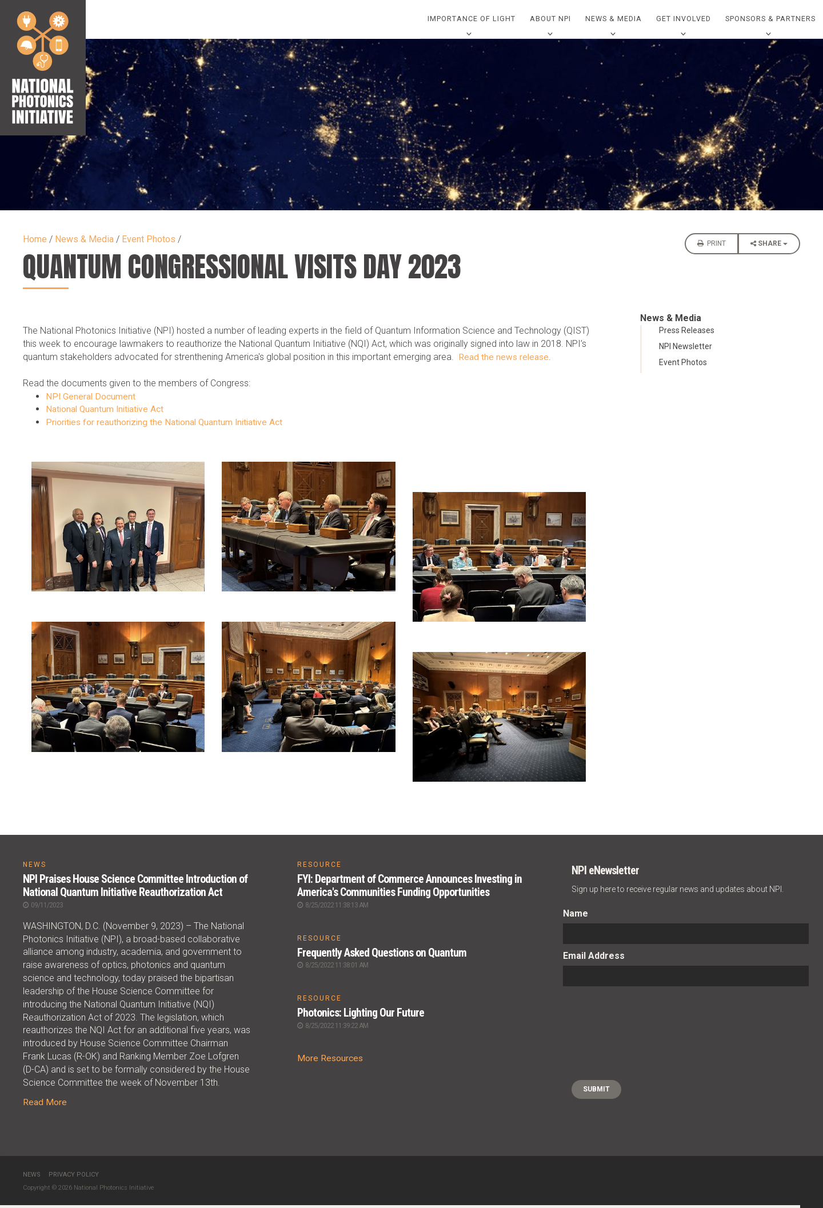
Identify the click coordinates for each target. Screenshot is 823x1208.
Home (35, 242)
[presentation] (610, 1037)
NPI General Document (91, 399)
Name (575, 917)
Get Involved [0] (683, 21)
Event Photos (148, 242)
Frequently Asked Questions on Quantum (382, 955)
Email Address (594, 959)
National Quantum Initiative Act (106, 412)
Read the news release (504, 360)
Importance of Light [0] (469, 21)
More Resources (330, 1060)
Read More (45, 1104)
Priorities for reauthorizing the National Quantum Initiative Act (168, 426)
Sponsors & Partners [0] (770, 21)
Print (711, 247)
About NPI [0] (548, 21)
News (32, 1177)
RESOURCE (319, 869)
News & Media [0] (612, 21)
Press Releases (686, 334)
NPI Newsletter (685, 350)
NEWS (34, 869)
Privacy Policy (74, 1177)
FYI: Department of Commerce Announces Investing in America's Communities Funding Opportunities (409, 889)
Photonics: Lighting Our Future (361, 1015)
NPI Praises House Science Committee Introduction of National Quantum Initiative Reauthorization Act (136, 889)
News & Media (84, 242)
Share (769, 250)
